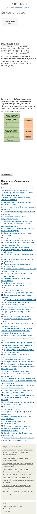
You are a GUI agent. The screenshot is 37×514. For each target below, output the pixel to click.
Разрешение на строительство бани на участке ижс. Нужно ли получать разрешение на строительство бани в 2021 (17, 48)
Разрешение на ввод (10, 22)
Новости (18, 7)
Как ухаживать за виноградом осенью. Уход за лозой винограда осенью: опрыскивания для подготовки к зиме (18, 381)
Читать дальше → (7, 174)
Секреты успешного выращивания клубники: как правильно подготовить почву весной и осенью (17, 250)
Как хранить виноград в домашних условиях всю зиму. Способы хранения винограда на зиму (15, 373)
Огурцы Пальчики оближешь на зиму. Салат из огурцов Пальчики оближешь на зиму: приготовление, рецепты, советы (18, 302)
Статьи (26, 7)
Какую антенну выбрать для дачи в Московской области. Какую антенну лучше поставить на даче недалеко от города (18, 472)
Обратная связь (6, 511)
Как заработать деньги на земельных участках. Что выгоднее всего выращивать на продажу (18, 480)
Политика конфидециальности (10, 508)
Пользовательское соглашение (15, 506)
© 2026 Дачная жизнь (8, 503)
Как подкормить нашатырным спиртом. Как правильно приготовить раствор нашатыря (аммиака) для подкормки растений (18, 345)
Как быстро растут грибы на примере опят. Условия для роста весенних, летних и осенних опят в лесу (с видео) (18, 366)
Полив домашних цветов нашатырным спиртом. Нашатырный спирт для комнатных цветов (17, 338)
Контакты (5, 506)
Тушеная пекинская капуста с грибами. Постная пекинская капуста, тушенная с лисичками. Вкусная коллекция (16, 331)
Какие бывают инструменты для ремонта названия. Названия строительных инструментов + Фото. (17, 452)
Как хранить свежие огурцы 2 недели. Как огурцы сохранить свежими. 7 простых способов (17, 397)
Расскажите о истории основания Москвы (18, 221)
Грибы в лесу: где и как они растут (16, 316)
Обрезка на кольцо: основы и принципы (18, 293)
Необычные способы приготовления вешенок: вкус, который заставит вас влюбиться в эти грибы (15, 428)
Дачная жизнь (18, 3)
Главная (10, 7)
